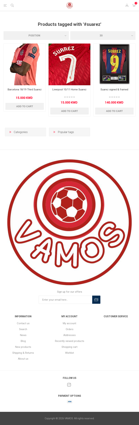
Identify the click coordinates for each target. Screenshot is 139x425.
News (23, 335)
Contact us (23, 323)
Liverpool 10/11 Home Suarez (69, 89)
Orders (69, 329)
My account (69, 323)
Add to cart (24, 106)
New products (23, 346)
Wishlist (69, 352)
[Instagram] (69, 385)
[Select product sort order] (36, 35)
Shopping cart (69, 346)
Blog (23, 341)
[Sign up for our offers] (65, 300)
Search (23, 329)
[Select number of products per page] (103, 35)
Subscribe (96, 300)
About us (23, 358)
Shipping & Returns (23, 352)
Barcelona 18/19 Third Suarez (25, 89)
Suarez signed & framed (114, 89)
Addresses (69, 335)
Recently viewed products (69, 341)
